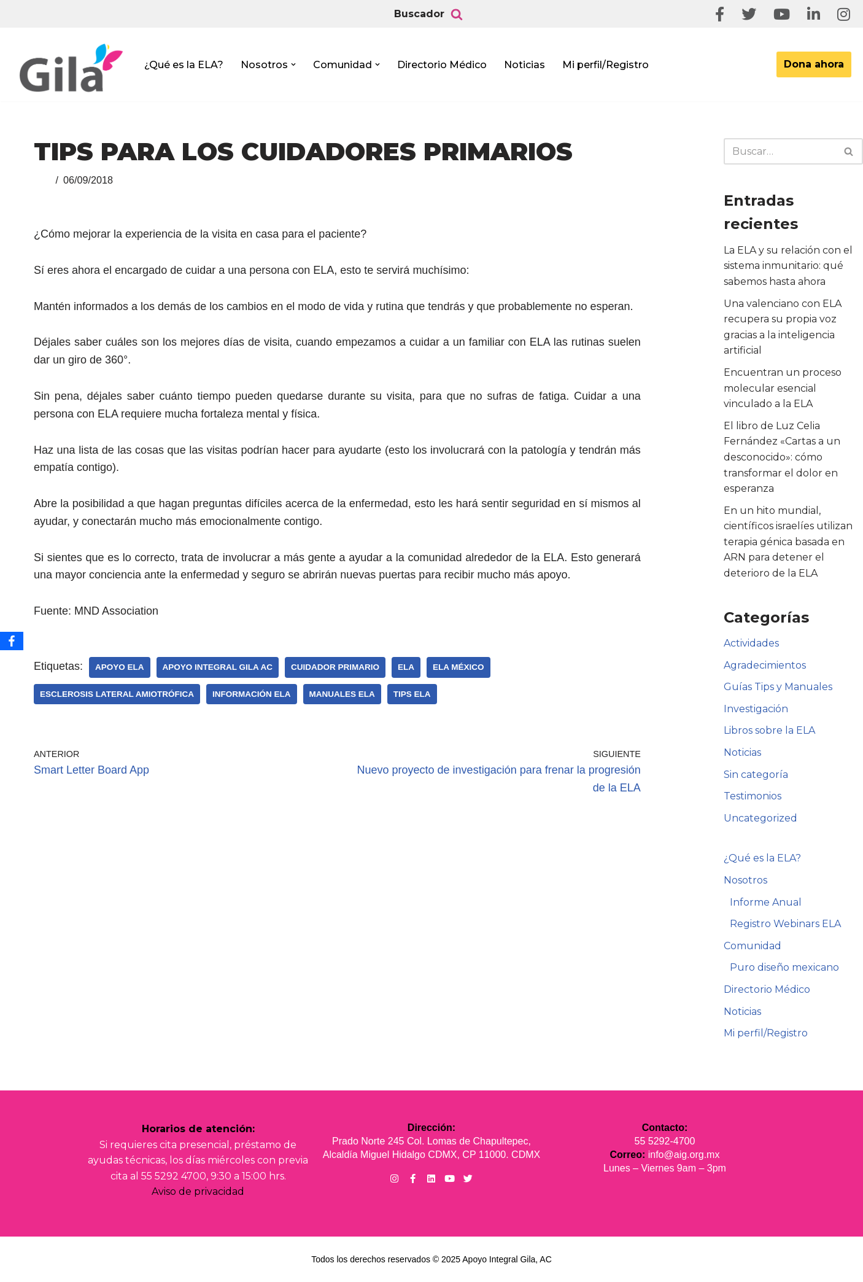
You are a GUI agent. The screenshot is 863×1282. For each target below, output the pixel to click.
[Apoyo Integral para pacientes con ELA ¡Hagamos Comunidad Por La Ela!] (71, 68)
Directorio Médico (442, 65)
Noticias (524, 65)
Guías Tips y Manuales (778, 687)
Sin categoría (756, 774)
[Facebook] (11, 641)
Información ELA (251, 694)
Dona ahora (814, 64)
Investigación (756, 709)
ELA (406, 667)
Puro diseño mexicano (784, 967)
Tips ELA (412, 694)
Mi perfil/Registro (605, 65)
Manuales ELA (342, 694)
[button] (293, 64)
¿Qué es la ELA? (183, 65)
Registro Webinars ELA (785, 924)
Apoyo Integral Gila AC (218, 667)
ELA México (458, 667)
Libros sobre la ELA (769, 730)
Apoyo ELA (119, 667)
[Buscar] (457, 14)
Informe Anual (766, 902)
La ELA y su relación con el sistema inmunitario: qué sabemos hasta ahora (788, 265)
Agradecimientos (765, 665)
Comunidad (752, 946)
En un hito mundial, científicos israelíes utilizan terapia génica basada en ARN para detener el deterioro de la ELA (788, 542)
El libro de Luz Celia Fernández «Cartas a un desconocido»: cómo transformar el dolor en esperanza (782, 457)
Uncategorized (760, 818)
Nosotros (745, 880)
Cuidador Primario (335, 667)
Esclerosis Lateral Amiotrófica (117, 694)
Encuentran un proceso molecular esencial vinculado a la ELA (783, 388)
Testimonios (752, 796)
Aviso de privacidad (198, 1191)
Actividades (751, 643)
